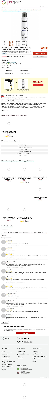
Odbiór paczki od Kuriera (37, 351)
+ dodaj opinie (16, 56)
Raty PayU (35, 358)
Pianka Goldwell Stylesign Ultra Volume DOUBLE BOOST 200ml (24, 218)
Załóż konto (25, 333)
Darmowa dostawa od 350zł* (25, 73)
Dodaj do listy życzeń (40, 56)
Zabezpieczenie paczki (21, 351)
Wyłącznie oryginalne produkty (23, 353)
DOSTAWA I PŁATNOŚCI (37, 347)
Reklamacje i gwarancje (9, 73)
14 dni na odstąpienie (8, 70)
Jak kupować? (4, 353)
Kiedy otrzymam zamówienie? (38, 356)
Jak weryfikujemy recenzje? (6, 238)
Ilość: (42, 50)
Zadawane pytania (5, 356)
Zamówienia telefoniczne (24, 70)
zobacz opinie (22, 56)
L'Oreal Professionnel (11, 62)
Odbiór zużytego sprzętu (6, 366)
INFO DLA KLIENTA (5, 347)
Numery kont (35, 349)
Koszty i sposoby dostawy (7, 363)
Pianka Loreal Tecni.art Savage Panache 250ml (40, 178)
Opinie (18, 354)
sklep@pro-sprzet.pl (23, 339)
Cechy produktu (11, 95)
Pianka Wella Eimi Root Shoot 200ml (40, 198)
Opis (3, 95)
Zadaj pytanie (22, 95)
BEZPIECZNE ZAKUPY (21, 347)
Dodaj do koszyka (38, 85)
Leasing (34, 360)
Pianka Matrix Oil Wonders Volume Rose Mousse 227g (9, 218)
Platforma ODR (20, 356)
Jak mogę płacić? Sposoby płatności (40, 354)
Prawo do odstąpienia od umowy (8, 364)
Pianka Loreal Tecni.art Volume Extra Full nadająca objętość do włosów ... (9, 133)
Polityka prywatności (21, 349)
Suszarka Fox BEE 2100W (9, 89)
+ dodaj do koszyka (40, 53)
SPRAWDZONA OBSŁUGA (21, 363)
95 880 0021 (6, 339)
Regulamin (4, 368)
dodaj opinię (4, 235)
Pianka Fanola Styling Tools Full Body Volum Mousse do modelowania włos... (9, 178)
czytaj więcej (4, 53)
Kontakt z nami (4, 358)
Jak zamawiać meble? (6, 354)
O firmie (3, 349)
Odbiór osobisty (36, 353)
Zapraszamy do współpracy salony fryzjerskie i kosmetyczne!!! (8, 361)
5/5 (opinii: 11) (9, 56)
